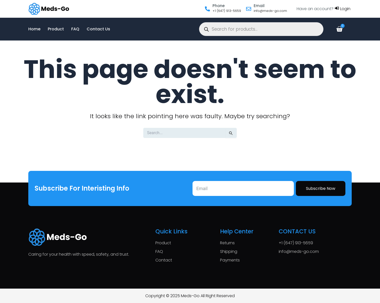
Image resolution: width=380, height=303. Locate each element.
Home (34, 29)
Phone (218, 5)
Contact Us (98, 29)
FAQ (75, 29)
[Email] (248, 8)
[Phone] (207, 8)
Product (56, 29)
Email (259, 5)
